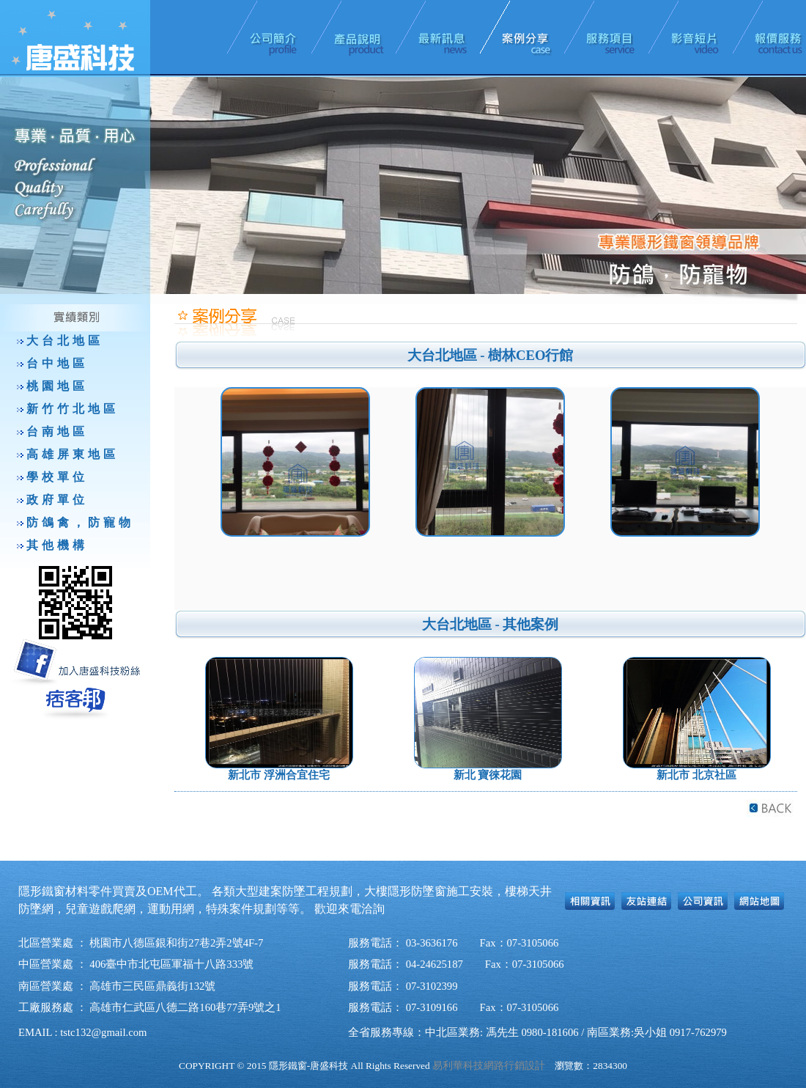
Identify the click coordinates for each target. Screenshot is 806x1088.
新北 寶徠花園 (488, 775)
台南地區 (57, 431)
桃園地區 (57, 386)
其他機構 (57, 545)
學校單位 (57, 477)
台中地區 (57, 363)
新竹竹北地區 (72, 409)
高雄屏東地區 (72, 454)
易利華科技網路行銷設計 (488, 1065)
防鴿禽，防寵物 (80, 522)
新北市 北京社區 (696, 775)
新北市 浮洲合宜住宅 (279, 775)
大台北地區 (64, 340)
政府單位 (57, 499)
